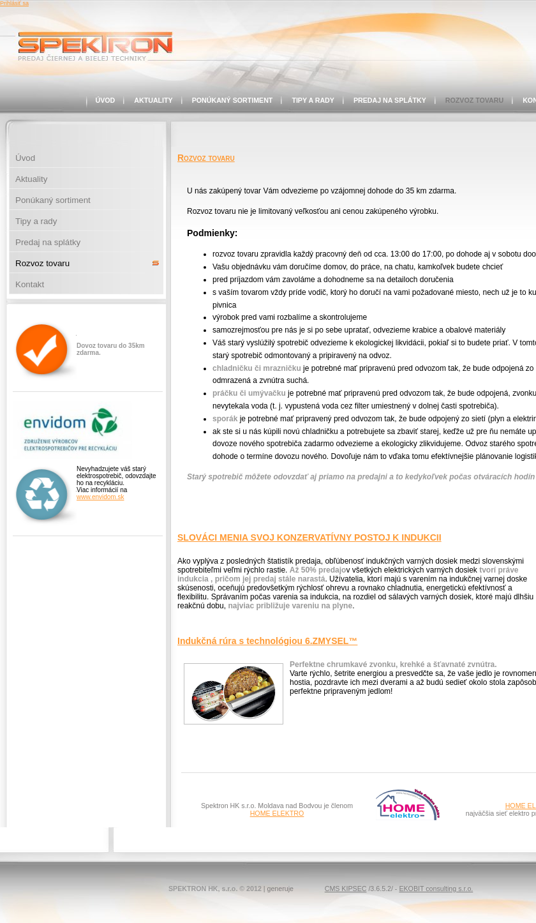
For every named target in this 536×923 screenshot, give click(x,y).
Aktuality (153, 100)
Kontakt (29, 284)
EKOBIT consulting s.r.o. (436, 888)
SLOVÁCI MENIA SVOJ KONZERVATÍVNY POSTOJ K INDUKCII (309, 537)
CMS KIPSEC (346, 888)
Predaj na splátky (390, 100)
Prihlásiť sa (14, 3)
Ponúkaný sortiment (232, 100)
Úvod (105, 100)
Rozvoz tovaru (474, 100)
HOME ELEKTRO (277, 813)
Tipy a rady (313, 100)
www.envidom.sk (100, 496)
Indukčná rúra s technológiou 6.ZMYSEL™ (267, 641)
